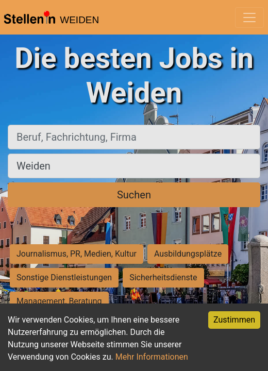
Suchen (134, 195)
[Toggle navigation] (249, 17)
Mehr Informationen (151, 357)
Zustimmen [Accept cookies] (234, 320)
